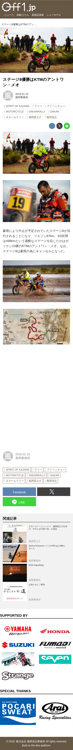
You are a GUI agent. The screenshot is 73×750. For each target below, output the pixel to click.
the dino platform (40, 745)
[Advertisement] (30, 374)
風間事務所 (21, 97)
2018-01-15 (21, 94)
